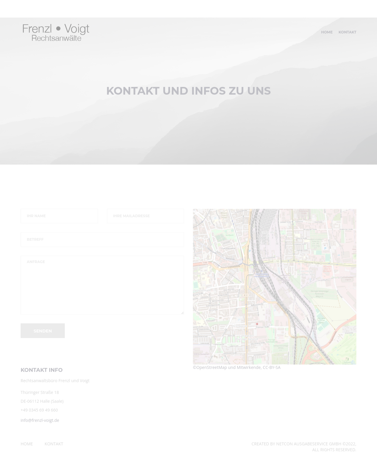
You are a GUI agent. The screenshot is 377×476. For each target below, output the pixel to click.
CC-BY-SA (271, 369)
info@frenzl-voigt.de (40, 422)
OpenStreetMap (211, 369)
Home (327, 34)
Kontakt (347, 34)
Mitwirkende (249, 369)
